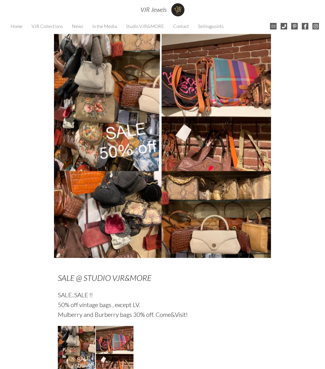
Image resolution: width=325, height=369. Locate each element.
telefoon (284, 26)
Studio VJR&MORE (145, 26)
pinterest (294, 26)
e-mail (273, 26)
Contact (181, 26)
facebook (305, 26)
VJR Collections (47, 26)
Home (16, 26)
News (77, 26)
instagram (315, 26)
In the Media (104, 26)
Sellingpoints (211, 26)
